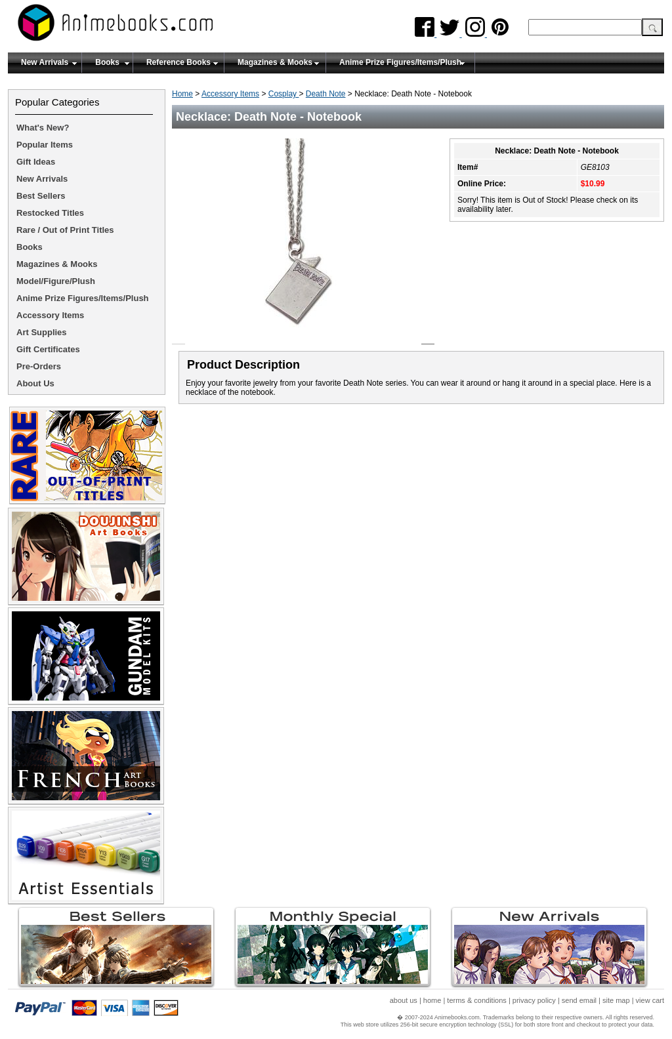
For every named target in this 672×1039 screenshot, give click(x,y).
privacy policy (534, 1000)
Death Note (326, 93)
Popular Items (44, 145)
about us (403, 1000)
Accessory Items (230, 93)
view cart (650, 1000)
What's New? (42, 127)
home (432, 1000)
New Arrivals (44, 62)
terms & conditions (476, 1000)
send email (579, 1000)
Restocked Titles (50, 213)
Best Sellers (40, 196)
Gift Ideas (35, 162)
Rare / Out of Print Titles (65, 230)
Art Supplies (41, 332)
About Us (35, 383)
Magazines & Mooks (275, 62)
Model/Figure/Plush (55, 281)
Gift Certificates (48, 349)
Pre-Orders (38, 366)
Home (182, 93)
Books (107, 62)
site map (616, 1000)
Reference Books (178, 62)
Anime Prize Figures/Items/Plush (400, 62)
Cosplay (283, 93)
